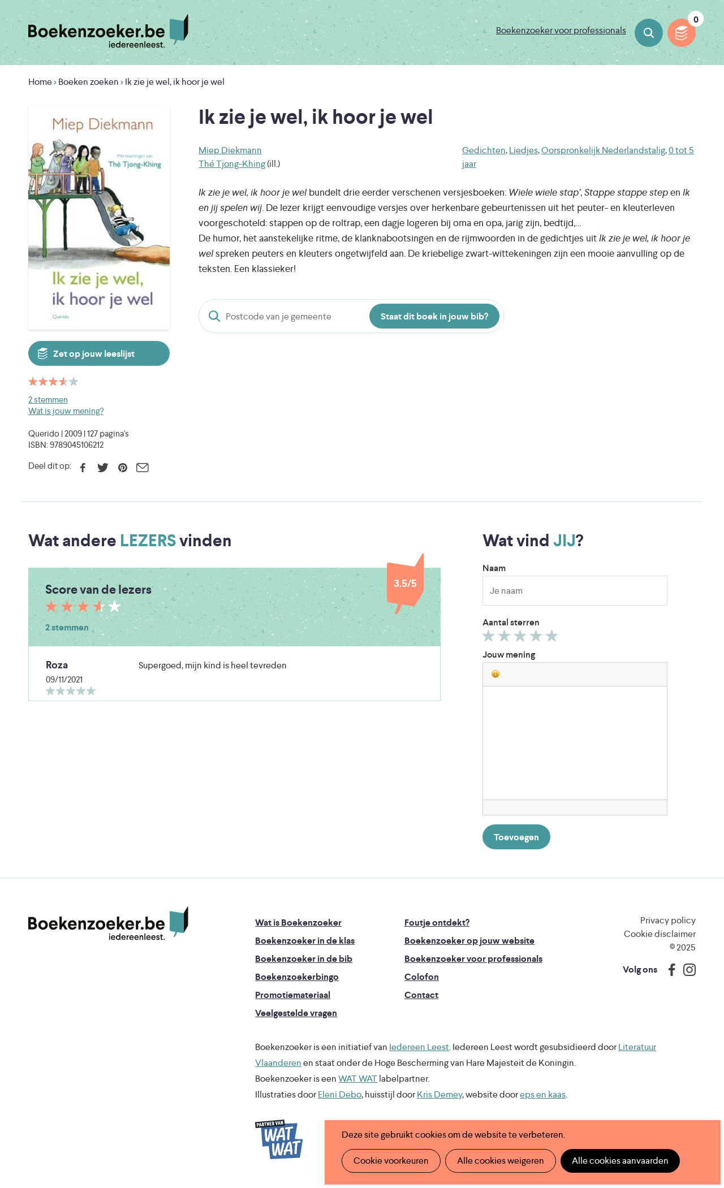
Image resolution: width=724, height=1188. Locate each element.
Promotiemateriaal (292, 995)
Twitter (103, 467)
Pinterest (122, 467)
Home (40, 82)
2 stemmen (48, 399)
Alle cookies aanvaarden (620, 1161)
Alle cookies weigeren (500, 1161)
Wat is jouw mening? (66, 410)
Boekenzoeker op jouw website (469, 941)
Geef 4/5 (537, 638)
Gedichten (484, 150)
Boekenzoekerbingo (297, 977)
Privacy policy (668, 920)
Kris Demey (439, 1094)
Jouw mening (508, 654)
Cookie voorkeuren (391, 1161)
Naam (494, 568)
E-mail (142, 467)
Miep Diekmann (230, 150)
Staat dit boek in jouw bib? (434, 316)
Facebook (83, 467)
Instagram (685, 970)
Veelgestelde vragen (296, 1013)
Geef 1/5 (490, 638)
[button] (495, 674)
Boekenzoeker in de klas (305, 941)
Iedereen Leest (419, 1047)
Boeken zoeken (649, 33)
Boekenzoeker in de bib (303, 959)
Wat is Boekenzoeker (298, 922)
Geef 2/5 (506, 638)
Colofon (421, 977)
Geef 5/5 (553, 638)
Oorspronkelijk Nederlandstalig (603, 150)
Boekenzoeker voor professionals (561, 30)
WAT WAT (357, 1079)
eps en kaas (543, 1094)
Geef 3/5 (521, 638)
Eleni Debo (339, 1094)
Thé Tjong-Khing (232, 164)
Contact (421, 995)
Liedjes (523, 150)
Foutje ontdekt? (436, 922)
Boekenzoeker (108, 31)
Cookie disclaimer (660, 934)
